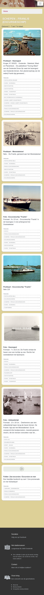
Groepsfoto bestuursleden (21, 589)
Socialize (14, 534)
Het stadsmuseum (18, 545)
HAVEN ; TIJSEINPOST (10, 91)
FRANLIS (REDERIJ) (9, 491)
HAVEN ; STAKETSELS (10, 94)
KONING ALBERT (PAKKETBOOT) (12, 100)
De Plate (16, 3)
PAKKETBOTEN (8, 105)
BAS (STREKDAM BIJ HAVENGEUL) (13, 97)
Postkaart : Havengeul (12, 61)
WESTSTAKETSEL (9, 85)
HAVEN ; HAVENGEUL (10, 83)
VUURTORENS (8, 307)
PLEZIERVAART (8, 372)
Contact (14, 564)
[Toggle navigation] (40, 3)
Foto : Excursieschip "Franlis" (15, 217)
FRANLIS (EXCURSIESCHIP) (11, 108)
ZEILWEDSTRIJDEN (9, 442)
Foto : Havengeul (10, 347)
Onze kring (15, 576)
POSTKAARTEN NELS (9, 160)
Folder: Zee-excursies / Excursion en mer (19, 477)
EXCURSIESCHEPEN (9, 114)
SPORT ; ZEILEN (8, 445)
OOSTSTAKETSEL (8, 88)
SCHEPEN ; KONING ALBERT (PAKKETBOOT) (16, 103)
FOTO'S (6, 231)
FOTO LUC (7, 439)
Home (5, 11)
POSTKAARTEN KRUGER (10, 80)
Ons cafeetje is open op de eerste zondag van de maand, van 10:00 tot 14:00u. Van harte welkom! (25, 556)
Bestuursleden (17, 587)
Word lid (15, 585)
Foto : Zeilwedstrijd (11, 420)
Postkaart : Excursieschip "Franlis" (17, 287)
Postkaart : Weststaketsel (13, 151)
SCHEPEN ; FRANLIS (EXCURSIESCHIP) (14, 111)
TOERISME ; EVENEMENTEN (11, 488)
